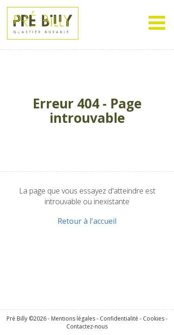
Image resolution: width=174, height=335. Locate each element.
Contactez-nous (87, 326)
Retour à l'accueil (87, 221)
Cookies (153, 318)
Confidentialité (119, 318)
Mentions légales (73, 318)
